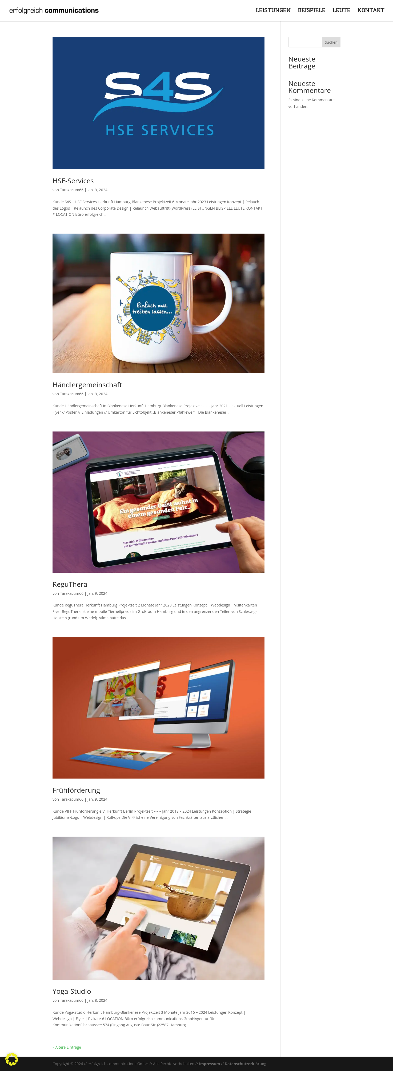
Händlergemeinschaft (87, 384)
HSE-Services (73, 180)
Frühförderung (76, 790)
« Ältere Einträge (67, 1047)
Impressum (209, 1063)
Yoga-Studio (72, 991)
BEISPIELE (311, 12)
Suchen (331, 42)
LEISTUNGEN (273, 12)
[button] (11, 1059)
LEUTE (341, 12)
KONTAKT (371, 12)
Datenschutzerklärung (246, 1063)
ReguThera (70, 584)
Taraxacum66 (71, 189)
